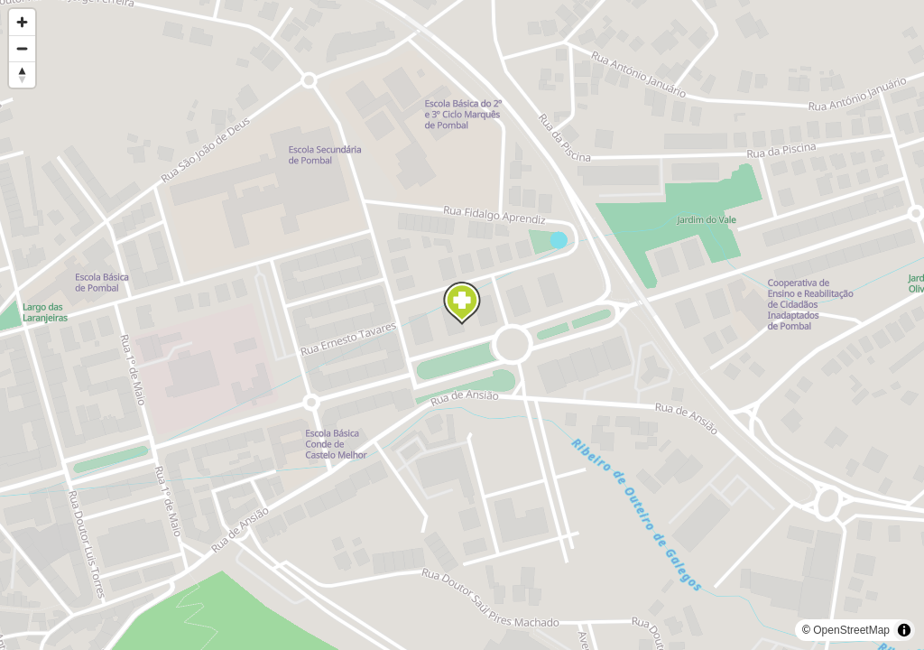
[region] (462, 325)
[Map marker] (462, 303)
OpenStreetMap (851, 630)
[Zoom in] (22, 22)
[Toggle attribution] (904, 630)
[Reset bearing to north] (22, 74)
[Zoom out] (22, 48)
